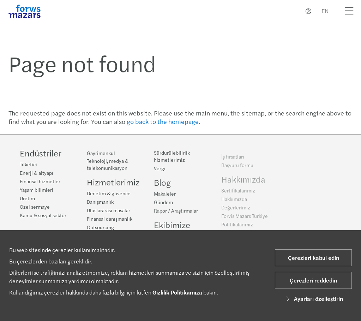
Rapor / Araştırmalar (176, 211)
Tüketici (28, 164)
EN (325, 11)
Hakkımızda (243, 182)
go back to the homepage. (163, 121)
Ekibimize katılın (172, 230)
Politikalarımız (237, 226)
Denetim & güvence (109, 193)
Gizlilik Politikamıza (177, 292)
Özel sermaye (35, 206)
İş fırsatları (232, 158)
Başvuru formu (237, 167)
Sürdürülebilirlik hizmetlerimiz (172, 157)
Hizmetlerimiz (113, 182)
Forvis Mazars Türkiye (244, 218)
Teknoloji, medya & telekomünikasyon (107, 164)
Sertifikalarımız (238, 192)
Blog (162, 183)
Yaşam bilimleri (36, 189)
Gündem (163, 203)
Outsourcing (100, 227)
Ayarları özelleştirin (313, 299)
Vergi (160, 169)
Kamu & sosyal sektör (43, 215)
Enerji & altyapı (36, 172)
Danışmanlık (100, 201)
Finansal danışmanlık (109, 218)
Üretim (27, 198)
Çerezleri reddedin (313, 280)
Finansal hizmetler (40, 181)
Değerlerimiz (235, 209)
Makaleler (165, 194)
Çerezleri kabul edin (313, 258)
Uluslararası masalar (108, 210)
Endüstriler (40, 153)
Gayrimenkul (101, 152)
